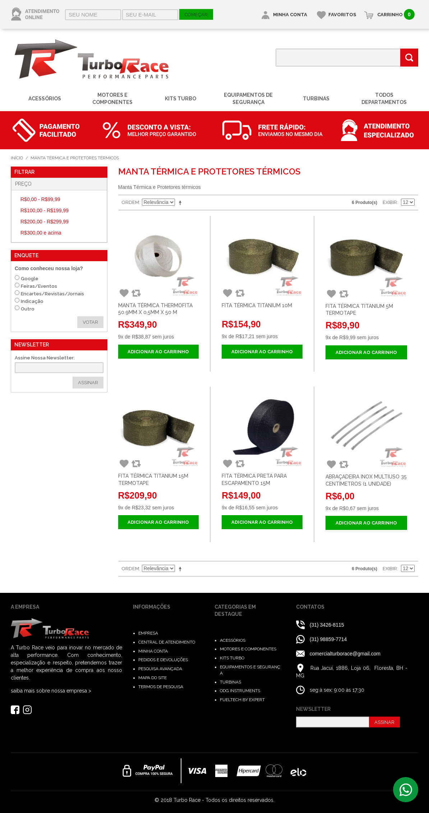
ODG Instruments (240, 690)
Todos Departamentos (384, 98)
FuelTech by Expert (242, 699)
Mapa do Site (152, 677)
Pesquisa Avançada (160, 668)
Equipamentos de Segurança (248, 98)
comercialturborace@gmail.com (345, 654)
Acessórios (44, 98)
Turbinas (316, 98)
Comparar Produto (135, 293)
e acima (40, 233)
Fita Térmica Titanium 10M (257, 305)
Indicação (32, 301)
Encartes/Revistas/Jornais (52, 293)
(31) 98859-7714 (328, 639)
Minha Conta (153, 651)
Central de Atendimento (166, 642)
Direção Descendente (181, 202)
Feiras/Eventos (39, 286)
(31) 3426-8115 (328, 625)
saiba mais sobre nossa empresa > (51, 691)
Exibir (390, 202)
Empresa (148, 633)
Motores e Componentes (112, 98)
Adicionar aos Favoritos (123, 293)
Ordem (130, 202)
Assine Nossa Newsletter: (45, 357)
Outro (27, 309)
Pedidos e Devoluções (163, 659)
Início (17, 157)
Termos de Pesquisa (160, 686)
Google (29, 278)
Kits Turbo (180, 98)
